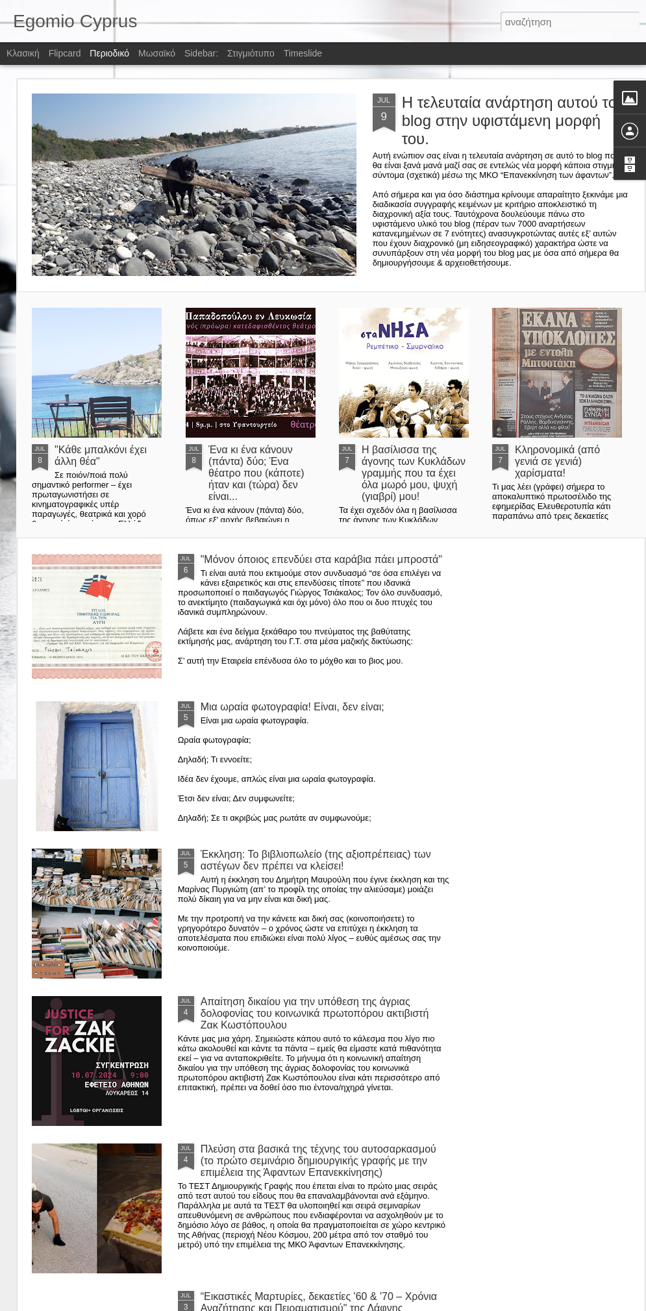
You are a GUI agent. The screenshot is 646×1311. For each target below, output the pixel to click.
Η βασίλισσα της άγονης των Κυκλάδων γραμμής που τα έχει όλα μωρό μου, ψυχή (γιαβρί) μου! (414, 473)
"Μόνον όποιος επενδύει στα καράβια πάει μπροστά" (321, 559)
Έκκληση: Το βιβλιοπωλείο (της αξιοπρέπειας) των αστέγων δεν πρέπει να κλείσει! (316, 860)
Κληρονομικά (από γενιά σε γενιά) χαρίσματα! (557, 461)
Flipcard (65, 53)
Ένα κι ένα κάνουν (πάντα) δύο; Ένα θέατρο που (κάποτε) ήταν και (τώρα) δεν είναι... (256, 473)
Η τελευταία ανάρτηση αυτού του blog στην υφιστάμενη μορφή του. (514, 120)
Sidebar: (201, 53)
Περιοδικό (109, 53)
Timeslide (303, 53)
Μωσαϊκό (156, 53)
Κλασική (23, 53)
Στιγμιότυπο (251, 53)
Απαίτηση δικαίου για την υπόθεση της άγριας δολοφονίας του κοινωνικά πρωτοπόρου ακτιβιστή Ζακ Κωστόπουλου (315, 1013)
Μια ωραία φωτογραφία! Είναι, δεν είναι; (292, 706)
